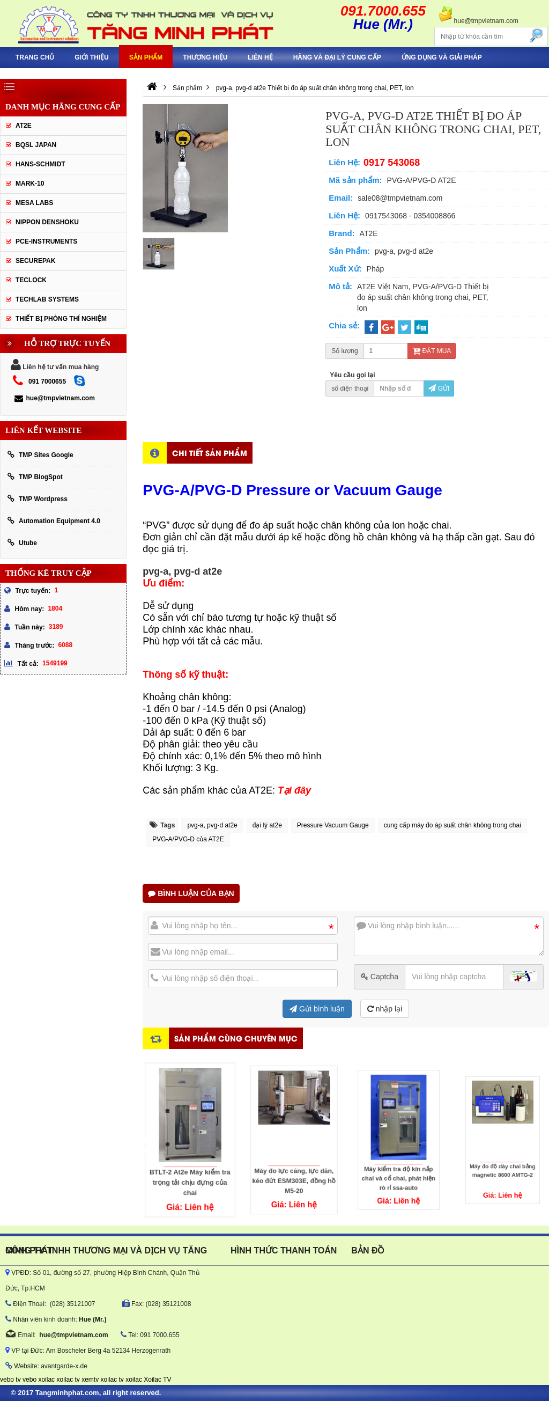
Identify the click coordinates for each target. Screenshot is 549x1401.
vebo (29, 1379)
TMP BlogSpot (35, 477)
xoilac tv (67, 1379)
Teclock (31, 280)
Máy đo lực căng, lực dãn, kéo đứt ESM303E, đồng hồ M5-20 (294, 1155)
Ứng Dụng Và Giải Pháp (442, 57)
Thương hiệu (205, 57)
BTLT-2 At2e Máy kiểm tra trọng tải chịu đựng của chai (189, 1162)
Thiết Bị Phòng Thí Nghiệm (61, 318)
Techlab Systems (47, 299)
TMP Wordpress (38, 499)
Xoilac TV (157, 1379)
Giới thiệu (91, 57)
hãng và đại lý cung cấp (337, 57)
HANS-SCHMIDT (40, 164)
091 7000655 (47, 381)
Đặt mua (431, 351)
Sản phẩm (146, 57)
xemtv (90, 1379)
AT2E (24, 125)
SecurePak (35, 261)
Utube (22, 543)
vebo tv (10, 1379)
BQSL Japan (36, 145)
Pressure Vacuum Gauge (333, 825)
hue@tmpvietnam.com (54, 398)
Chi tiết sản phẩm (209, 452)
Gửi (438, 388)
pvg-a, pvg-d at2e (212, 825)
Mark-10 (30, 183)
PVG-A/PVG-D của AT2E (188, 839)
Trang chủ (35, 57)
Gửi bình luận (317, 1008)
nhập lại (384, 1008)
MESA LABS (34, 203)
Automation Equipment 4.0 (54, 521)
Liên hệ (260, 57)
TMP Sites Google (40, 455)
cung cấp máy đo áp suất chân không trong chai (452, 825)
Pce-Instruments (46, 241)
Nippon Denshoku (47, 222)
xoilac (46, 1379)
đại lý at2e (267, 825)
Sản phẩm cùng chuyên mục (236, 1038)
